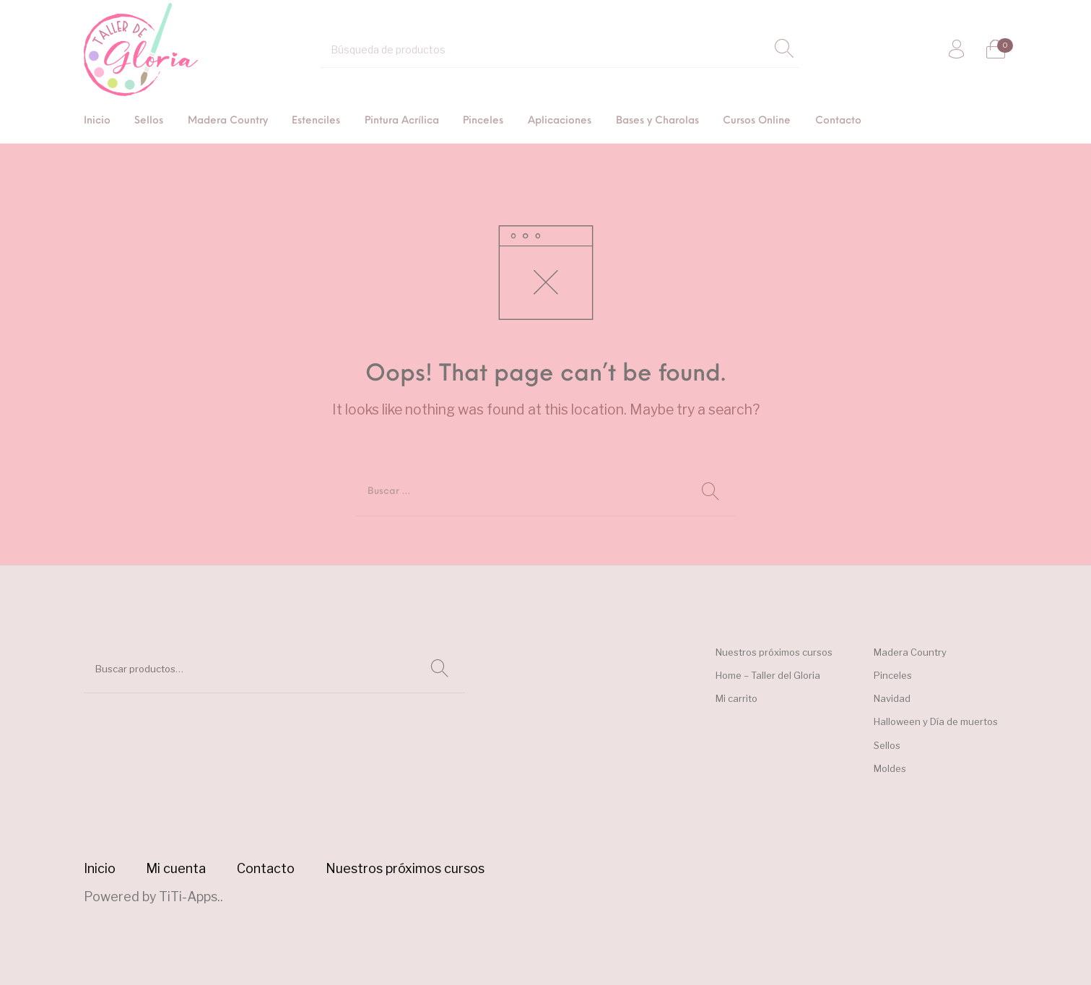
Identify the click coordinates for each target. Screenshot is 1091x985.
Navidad (892, 698)
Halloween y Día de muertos (936, 721)
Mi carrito (736, 698)
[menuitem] (97, 122)
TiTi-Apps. (189, 896)
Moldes (890, 768)
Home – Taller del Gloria (768, 675)
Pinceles (893, 675)
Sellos (887, 745)
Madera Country (910, 652)
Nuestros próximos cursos (774, 652)
